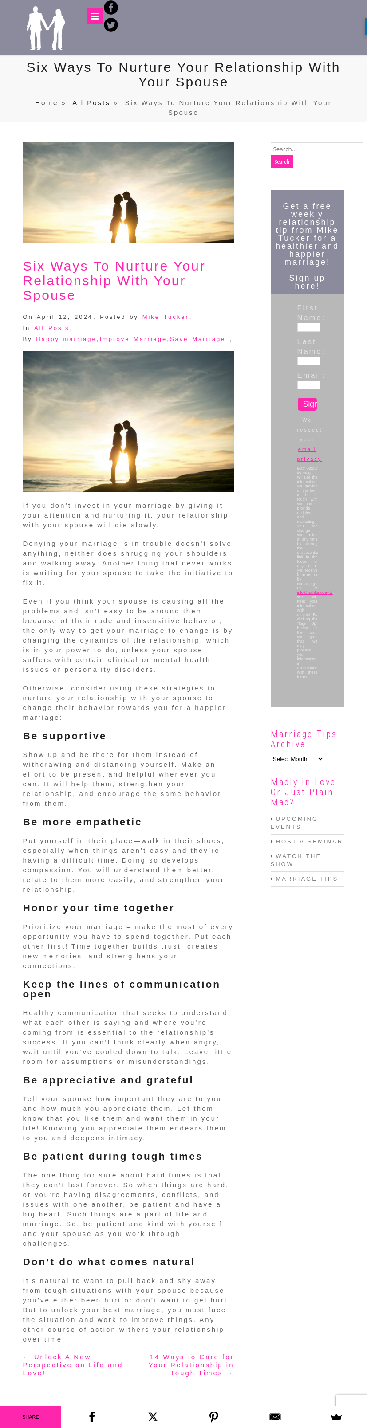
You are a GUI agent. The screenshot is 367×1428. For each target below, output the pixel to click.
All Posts (91, 102)
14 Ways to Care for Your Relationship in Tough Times (191, 1365)
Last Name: (307, 346)
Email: (307, 375)
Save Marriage (198, 339)
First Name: (307, 313)
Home (46, 102)
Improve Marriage (133, 339)
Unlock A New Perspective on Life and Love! (73, 1365)
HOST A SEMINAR (309, 841)
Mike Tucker (165, 317)
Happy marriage (66, 339)
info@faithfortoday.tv (315, 592)
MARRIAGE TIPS (307, 878)
